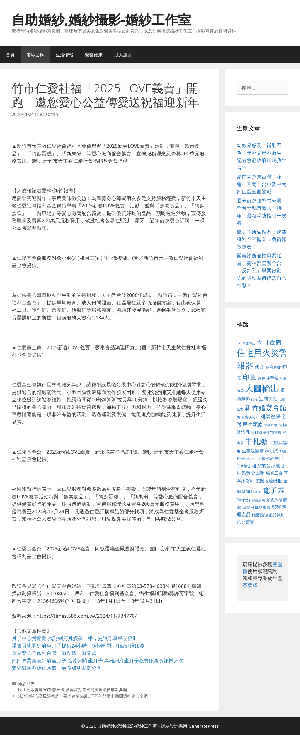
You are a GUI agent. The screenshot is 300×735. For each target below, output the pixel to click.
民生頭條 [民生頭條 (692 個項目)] (253, 424)
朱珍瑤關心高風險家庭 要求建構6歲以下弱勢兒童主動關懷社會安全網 (83, 696)
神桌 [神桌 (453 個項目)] (283, 451)
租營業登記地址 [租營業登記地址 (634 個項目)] (268, 465)
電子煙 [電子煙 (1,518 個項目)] (273, 490)
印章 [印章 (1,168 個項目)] (249, 377)
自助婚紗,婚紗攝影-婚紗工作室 (101, 19)
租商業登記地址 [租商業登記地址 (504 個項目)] (267, 458)
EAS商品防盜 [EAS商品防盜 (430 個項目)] (246, 343)
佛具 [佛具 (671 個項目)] (259, 366)
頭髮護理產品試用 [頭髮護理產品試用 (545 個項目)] (268, 514)
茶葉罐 (250, 585)
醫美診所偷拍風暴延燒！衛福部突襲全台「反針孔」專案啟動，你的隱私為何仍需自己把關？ (262, 270)
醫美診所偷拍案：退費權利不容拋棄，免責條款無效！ (262, 239)
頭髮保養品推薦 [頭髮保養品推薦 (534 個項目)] (256, 507)
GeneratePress (203, 726)
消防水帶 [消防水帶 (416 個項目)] (270, 425)
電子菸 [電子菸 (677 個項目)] (244, 499)
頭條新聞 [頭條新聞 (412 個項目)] (258, 500)
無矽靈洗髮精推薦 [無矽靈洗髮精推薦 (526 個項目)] (266, 432)
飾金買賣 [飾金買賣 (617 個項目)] (245, 522)
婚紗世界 (35, 55)
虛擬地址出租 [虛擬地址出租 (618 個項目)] (268, 480)
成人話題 (123, 55)
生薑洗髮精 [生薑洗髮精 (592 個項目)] (253, 451)
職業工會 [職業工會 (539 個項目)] (274, 473)
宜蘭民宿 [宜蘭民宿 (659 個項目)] (268, 398)
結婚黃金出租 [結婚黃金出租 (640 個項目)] (251, 473)
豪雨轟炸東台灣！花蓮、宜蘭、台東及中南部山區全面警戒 (262, 184)
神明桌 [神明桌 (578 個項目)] (271, 451)
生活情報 (64, 55)
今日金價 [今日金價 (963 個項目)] (269, 342)
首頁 (10, 55)
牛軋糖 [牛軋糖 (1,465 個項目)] (256, 441)
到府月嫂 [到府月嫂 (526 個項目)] (273, 367)
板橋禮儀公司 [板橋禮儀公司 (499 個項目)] (248, 417)
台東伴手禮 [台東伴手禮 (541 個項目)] (268, 378)
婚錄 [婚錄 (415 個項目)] (254, 399)
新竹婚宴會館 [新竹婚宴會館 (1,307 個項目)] (265, 407)
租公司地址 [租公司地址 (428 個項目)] (245, 458)
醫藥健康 (94, 55)
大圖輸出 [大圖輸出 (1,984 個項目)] (262, 388)
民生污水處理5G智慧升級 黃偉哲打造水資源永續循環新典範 (72, 689)
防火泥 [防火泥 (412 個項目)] (256, 492)
